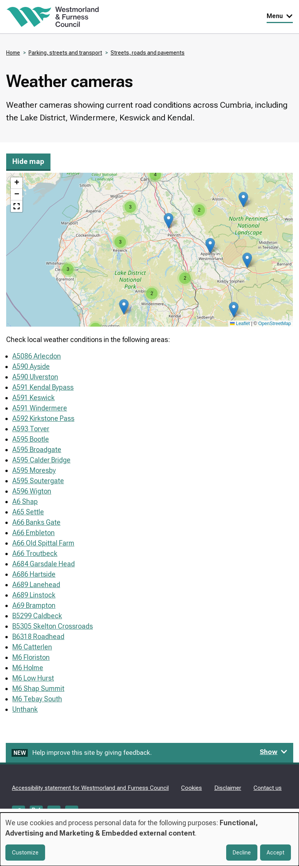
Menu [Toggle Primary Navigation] (280, 16)
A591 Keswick (33, 398)
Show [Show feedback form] (273, 752)
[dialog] (149, 839)
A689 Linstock (33, 595)
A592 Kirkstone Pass (43, 418)
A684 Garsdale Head (43, 564)
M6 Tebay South (37, 699)
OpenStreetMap (274, 323)
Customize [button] (25, 852)
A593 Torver (30, 429)
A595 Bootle (30, 439)
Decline (242, 852)
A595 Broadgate (36, 450)
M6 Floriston (31, 657)
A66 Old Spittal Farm (43, 543)
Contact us (268, 787)
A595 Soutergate (38, 481)
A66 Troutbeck (34, 553)
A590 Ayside (31, 366)
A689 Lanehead (36, 585)
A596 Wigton (31, 491)
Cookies (191, 787)
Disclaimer (227, 787)
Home (13, 53)
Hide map (28, 161)
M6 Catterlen (32, 647)
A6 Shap (25, 501)
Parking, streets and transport (65, 53)
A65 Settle (28, 512)
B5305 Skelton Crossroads (52, 626)
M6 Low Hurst (33, 678)
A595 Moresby (34, 470)
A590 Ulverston (35, 377)
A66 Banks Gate (36, 522)
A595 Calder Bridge (41, 460)
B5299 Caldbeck (37, 616)
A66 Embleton (33, 533)
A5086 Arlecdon (36, 356)
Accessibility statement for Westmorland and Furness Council (90, 787)
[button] (168, 221)
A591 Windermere (39, 408)
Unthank (25, 709)
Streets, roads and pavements (148, 53)
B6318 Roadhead (38, 636)
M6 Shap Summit (38, 688)
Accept (275, 852)
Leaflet (240, 323)
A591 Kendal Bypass (43, 387)
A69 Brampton (33, 605)
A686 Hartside (33, 574)
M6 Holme (27, 668)
